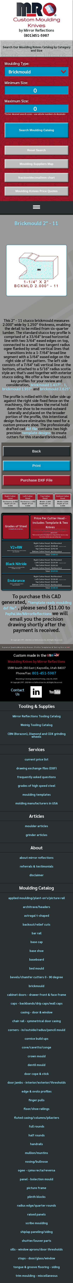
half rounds (37, 1134)
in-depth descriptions (16, 528)
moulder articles (36, 825)
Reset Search (36, 149)
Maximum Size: (17, 100)
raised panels (36, 1213)
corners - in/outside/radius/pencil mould (36, 1029)
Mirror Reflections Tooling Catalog (37, 715)
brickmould (36, 985)
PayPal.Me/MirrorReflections (28, 612)
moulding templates (37, 793)
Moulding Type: (17, 63)
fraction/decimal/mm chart (36, 176)
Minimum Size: (16, 81)
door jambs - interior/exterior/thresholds (36, 1081)
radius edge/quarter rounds (36, 1204)
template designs (36, 431)
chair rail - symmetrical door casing (36, 1020)
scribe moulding (37, 1222)
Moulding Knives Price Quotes (36, 190)
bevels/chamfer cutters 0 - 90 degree (36, 976)
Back (36, 450)
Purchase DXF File (37, 479)
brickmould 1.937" (17, 387)
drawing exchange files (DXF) (36, 767)
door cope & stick (36, 1073)
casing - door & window (36, 1011)
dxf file (31, 427)
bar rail (36, 932)
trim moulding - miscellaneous (37, 1275)
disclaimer (36, 874)
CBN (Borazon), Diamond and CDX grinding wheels (37, 734)
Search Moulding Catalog (36, 129)
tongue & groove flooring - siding (36, 1266)
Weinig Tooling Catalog (36, 724)
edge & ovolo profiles (37, 1090)
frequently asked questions (36, 776)
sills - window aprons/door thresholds (36, 1248)
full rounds (36, 1125)
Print (36, 465)
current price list (36, 758)
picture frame (36, 1187)
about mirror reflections (36, 857)
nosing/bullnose (36, 1161)
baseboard (36, 958)
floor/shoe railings (36, 1108)
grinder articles (36, 834)
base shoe (37, 950)
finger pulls (36, 1099)
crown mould (37, 1055)
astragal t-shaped (36, 915)
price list (54, 532)
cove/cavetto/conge (36, 1046)
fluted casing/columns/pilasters (36, 1117)
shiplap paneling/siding (36, 1231)
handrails (36, 1143)
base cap (36, 941)
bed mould (36, 967)
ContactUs (17, 691)
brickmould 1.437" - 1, (49, 383)
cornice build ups (36, 1038)
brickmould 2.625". (55, 387)
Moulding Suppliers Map (36, 163)
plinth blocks (36, 1196)
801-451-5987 (44, 672)
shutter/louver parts (36, 1240)
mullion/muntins (36, 1152)
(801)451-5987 (36, 35)
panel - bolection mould (36, 1178)
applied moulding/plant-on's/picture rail (36, 897)
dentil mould (36, 1064)
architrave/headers (36, 906)
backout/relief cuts (36, 923)
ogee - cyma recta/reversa (36, 1169)
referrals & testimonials (36, 865)
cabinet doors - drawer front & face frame (36, 994)
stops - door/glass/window (36, 1257)
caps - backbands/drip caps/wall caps (37, 1002)
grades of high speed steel (36, 785)
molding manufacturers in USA (36, 802)
